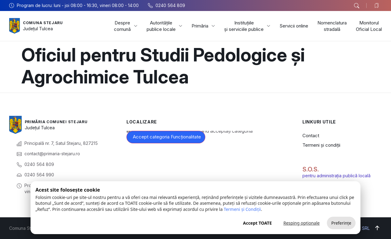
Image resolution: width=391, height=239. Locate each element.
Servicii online (294, 26)
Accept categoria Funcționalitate (167, 137)
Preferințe (341, 223)
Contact (310, 135)
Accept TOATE (257, 223)
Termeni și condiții (321, 145)
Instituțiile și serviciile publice (247, 26)
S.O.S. (310, 169)
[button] (356, 5)
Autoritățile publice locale (164, 26)
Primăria (203, 26)
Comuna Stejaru (45, 22)
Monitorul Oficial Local (369, 26)
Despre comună (125, 26)
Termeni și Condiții (242, 209)
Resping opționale (301, 223)
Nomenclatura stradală (332, 26)
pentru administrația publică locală (336, 175)
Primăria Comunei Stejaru (60, 121)
